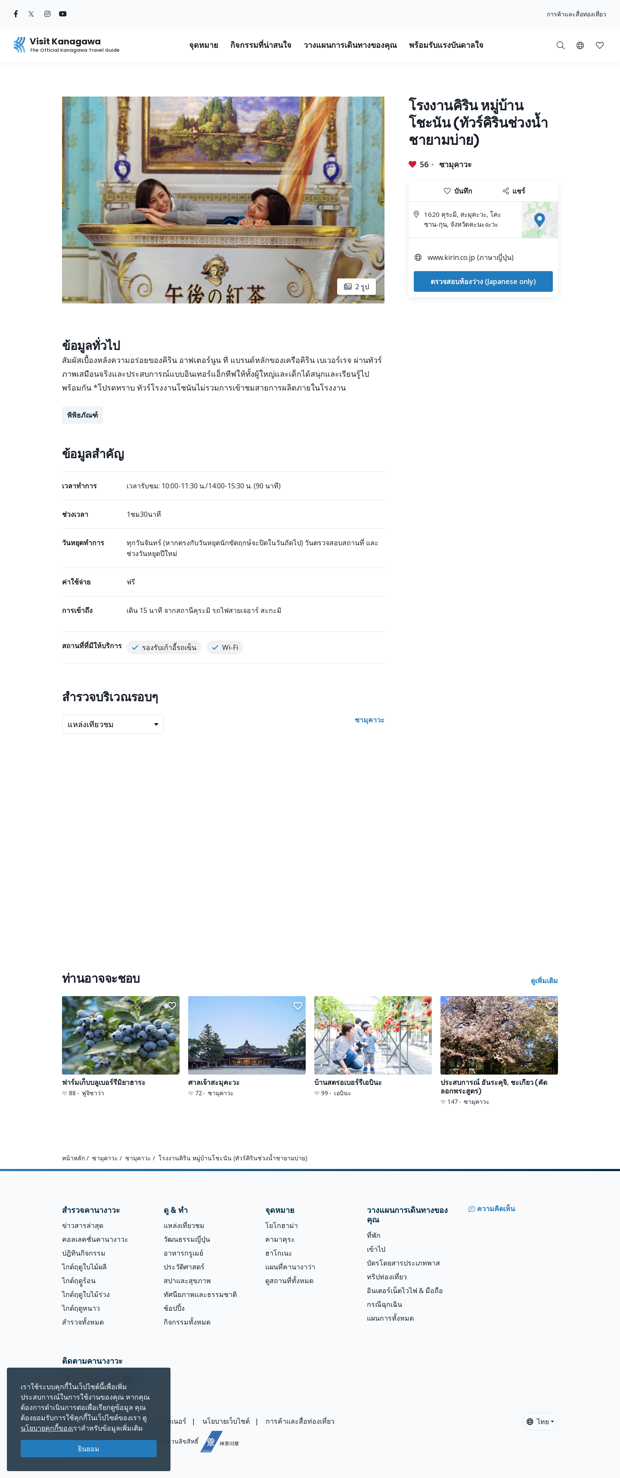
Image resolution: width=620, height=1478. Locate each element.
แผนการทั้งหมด (390, 1318)
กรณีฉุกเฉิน (384, 1304)
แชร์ (514, 190)
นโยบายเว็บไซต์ (226, 1421)
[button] (580, 45)
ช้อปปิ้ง (174, 1308)
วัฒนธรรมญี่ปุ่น (187, 1239)
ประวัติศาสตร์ (184, 1267)
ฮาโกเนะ (278, 1253)
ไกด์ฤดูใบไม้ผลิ (84, 1267)
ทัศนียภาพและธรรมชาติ (200, 1294)
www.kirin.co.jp (451, 257)
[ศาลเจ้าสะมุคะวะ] (247, 1046)
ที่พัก (374, 1235)
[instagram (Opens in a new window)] (47, 14)
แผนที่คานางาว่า (290, 1267)
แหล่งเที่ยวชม (184, 1225)
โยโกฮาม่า (281, 1225)
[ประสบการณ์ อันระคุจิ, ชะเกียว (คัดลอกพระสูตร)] (499, 1051)
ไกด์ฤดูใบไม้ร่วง (86, 1294)
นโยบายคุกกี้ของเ (47, 1428)
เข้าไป (376, 1249)
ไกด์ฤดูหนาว (81, 1308)
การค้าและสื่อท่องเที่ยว (576, 14)
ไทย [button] (538, 1421)
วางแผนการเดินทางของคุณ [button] (350, 45)
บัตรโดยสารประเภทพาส (403, 1263)
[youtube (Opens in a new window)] (63, 14)
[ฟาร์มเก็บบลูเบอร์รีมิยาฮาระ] (121, 1046)
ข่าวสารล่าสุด (82, 1225)
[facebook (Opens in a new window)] (16, 14)
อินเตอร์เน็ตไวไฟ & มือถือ (405, 1290)
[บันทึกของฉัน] (600, 45)
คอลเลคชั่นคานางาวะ (95, 1239)
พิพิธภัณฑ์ (82, 415)
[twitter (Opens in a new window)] (31, 14)
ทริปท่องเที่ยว (387, 1276)
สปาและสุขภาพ (187, 1280)
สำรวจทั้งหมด (83, 1322)
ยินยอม (88, 1448)
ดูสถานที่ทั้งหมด (289, 1280)
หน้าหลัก (73, 1158)
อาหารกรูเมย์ (183, 1253)
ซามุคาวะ (455, 164)
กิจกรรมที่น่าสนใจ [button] (260, 45)
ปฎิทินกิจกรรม (83, 1253)
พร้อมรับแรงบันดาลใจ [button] (446, 45)
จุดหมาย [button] (203, 45)
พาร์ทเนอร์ (170, 1421)
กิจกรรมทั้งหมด (187, 1322)
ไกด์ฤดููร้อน (79, 1280)
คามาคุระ (280, 1239)
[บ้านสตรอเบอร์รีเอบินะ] (373, 1046)
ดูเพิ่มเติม (544, 980)
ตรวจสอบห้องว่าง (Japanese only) (483, 281)
